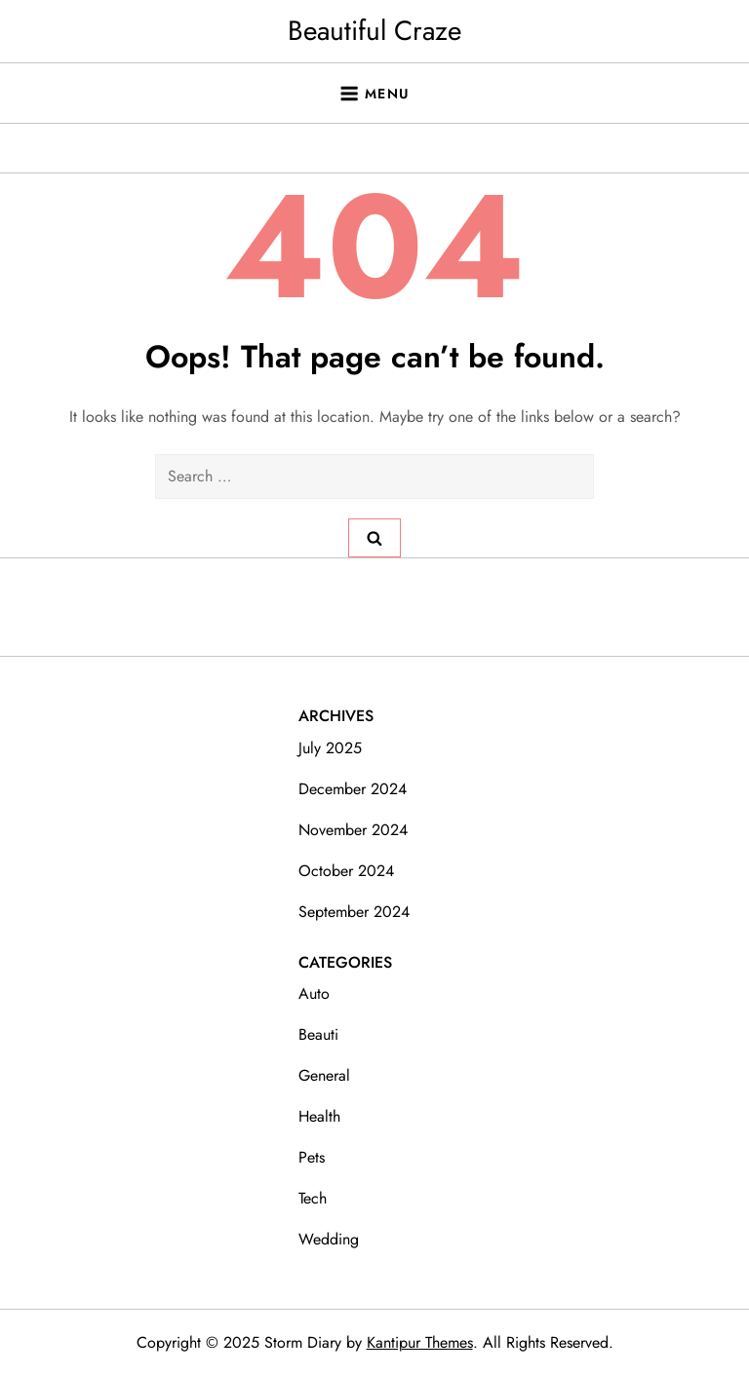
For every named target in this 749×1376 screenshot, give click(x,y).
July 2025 (330, 748)
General (324, 1075)
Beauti (318, 1034)
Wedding (328, 1239)
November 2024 (353, 830)
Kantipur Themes (420, 1342)
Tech (312, 1198)
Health (319, 1116)
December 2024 (352, 789)
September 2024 (354, 911)
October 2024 (346, 871)
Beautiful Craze (374, 31)
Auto (314, 993)
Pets (311, 1157)
